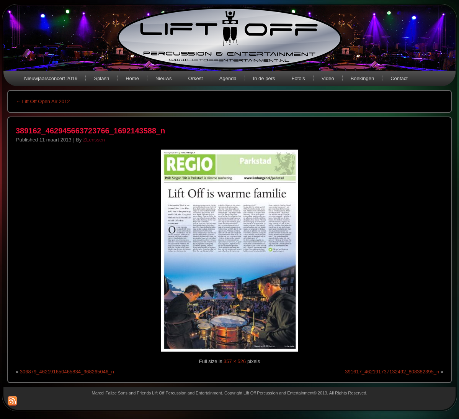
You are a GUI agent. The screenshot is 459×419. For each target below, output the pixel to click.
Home (132, 78)
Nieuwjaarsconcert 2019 (50, 78)
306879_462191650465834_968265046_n (67, 372)
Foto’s (298, 78)
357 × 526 (235, 361)
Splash (101, 78)
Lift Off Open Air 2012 (43, 101)
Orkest (195, 78)
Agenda (228, 78)
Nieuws (163, 78)
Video (328, 78)
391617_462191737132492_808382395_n (392, 372)
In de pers (264, 78)
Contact (399, 78)
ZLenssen (94, 140)
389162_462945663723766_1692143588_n (90, 131)
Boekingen (362, 78)
